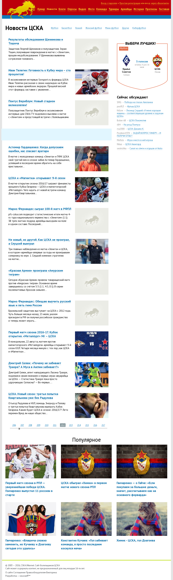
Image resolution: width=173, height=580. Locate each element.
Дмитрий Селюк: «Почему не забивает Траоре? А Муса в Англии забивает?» (34, 365)
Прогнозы (151, 9)
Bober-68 (121, 120)
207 (22, 425)
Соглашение (19, 572)
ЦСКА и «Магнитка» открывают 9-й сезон (36, 178)
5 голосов (142, 61)
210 (46, 425)
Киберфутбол (139, 28)
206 (14, 425)
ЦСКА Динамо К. (136, 128)
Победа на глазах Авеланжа (139, 102)
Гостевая (164, 9)
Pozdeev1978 (123, 133)
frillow (120, 110)
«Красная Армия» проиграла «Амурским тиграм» (35, 272)
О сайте (9, 572)
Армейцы (126, 9)
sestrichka (121, 148)
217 (103, 425)
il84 (118, 124)
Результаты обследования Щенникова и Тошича (35, 41)
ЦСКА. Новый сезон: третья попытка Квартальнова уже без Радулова (33, 396)
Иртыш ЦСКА (133, 106)
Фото (91, 9)
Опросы (72, 9)
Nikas (119, 144)
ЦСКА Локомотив (137, 120)
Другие (125, 28)
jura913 (120, 106)
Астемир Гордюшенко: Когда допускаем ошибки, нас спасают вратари (35, 149)
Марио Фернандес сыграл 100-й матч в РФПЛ (39, 209)
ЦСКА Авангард (133, 144)
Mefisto (120, 140)
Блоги (62, 9)
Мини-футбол (112, 28)
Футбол (54, 28)
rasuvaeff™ (25, 575)
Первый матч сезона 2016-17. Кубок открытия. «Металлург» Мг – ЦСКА (33, 334)
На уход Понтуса (132, 124)
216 (95, 425)
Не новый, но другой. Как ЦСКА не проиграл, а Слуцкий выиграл (39, 241)
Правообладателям (36, 572)
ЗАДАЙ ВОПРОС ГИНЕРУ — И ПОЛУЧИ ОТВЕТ (139, 134)
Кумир (41, 9)
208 (30, 425)
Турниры (114, 9)
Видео (82, 9)
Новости (52, 9)
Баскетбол (67, 28)
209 (38, 425)
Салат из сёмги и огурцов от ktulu (146, 148)
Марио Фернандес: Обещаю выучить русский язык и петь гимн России (39, 303)
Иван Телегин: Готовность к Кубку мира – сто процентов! (39, 72)
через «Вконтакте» (160, 3)
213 (71, 425)
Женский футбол (93, 28)
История (139, 9)
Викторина (51, 572)
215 (87, 425)
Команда (101, 9)
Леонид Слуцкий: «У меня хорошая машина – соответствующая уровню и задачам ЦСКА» (140, 113)
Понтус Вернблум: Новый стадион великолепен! (31, 103)
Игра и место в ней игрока (140, 140)
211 (54, 425)
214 (79, 425)
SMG (119, 102)
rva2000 (121, 128)
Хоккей (78, 28)
